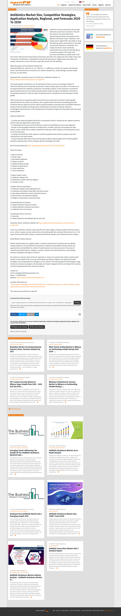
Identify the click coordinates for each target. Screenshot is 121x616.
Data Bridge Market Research (57, 447)
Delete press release (19, 327)
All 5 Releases (14, 409)
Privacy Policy (65, 610)
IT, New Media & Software (62, 342)
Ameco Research (53, 511)
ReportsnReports (53, 545)
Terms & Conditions (75, 610)
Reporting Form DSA (97, 610)
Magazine (101, 5)
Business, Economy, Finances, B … (26, 342)
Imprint (73, 2)
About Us (108, 5)
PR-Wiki (67, 2)
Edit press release (37, 327)
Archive (94, 5)
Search (106, 2)
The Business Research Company (19, 447)
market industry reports (27, 27)
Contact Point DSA (86, 610)
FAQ (54, 610)
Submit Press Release (74, 5)
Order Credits (87, 5)
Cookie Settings (108, 610)
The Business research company (19, 511)
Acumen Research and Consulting (19, 572)
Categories (63, 5)
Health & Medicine (29, 25)
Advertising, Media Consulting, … (26, 509)
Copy (77, 303)
